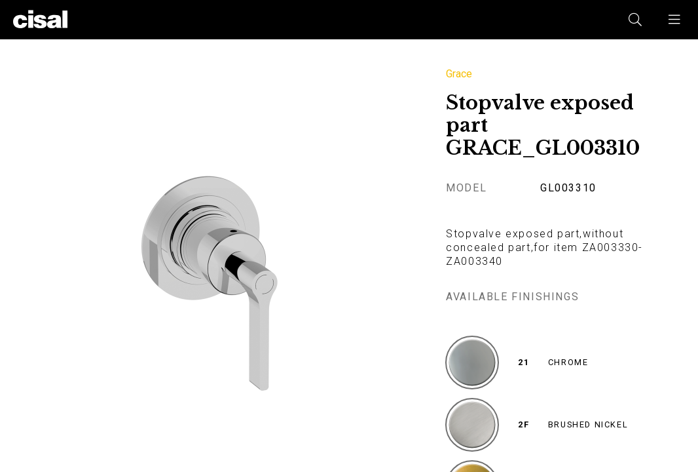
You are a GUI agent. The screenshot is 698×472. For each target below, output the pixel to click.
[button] (675, 20)
